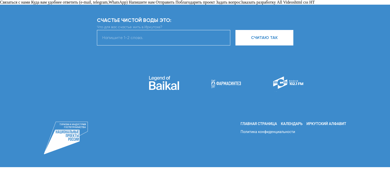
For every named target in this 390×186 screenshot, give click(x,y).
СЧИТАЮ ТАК (264, 37)
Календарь (292, 124)
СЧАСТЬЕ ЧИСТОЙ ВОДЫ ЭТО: (134, 20)
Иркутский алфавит (326, 124)
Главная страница (259, 124)
